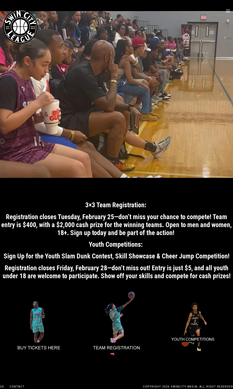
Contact (17, 386)
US (2, 386)
